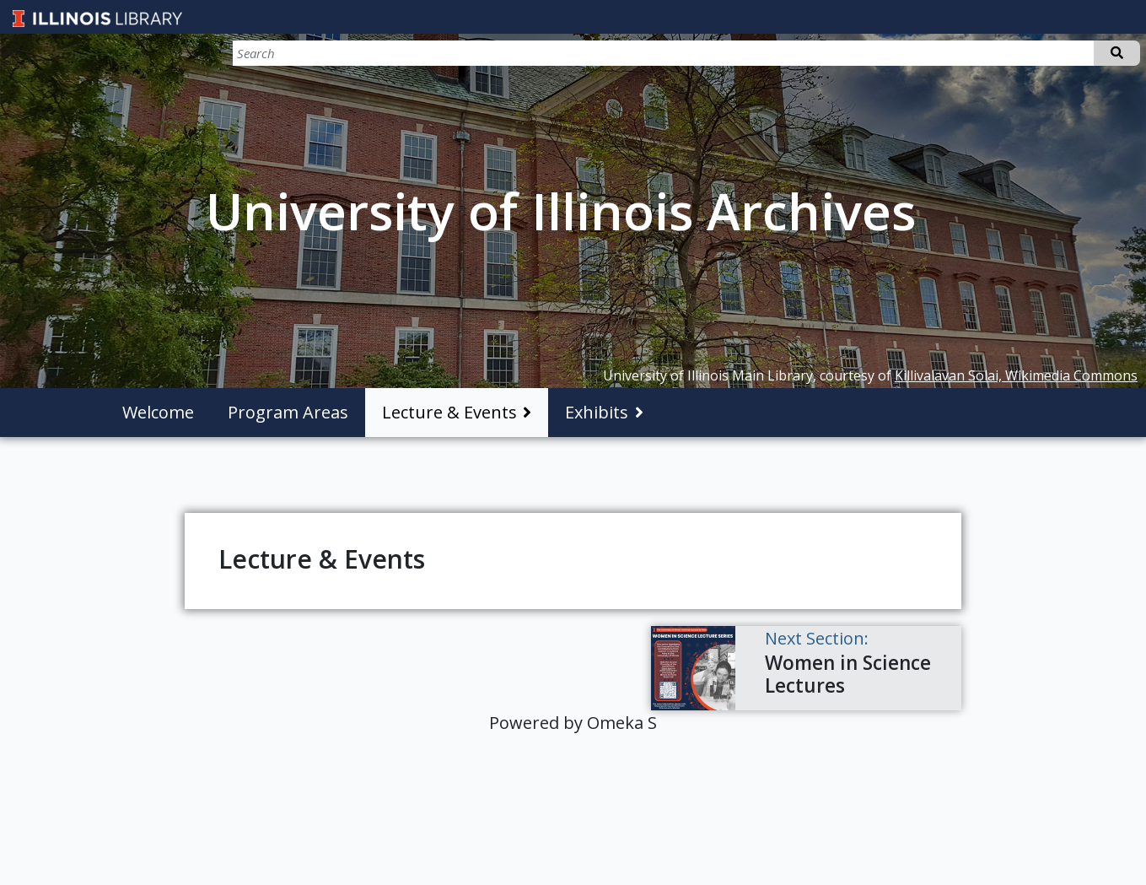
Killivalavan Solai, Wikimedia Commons (1016, 375)
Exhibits (596, 412)
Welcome (158, 412)
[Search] (1051, 53)
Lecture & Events (449, 412)
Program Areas (288, 412)
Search (1117, 53)
